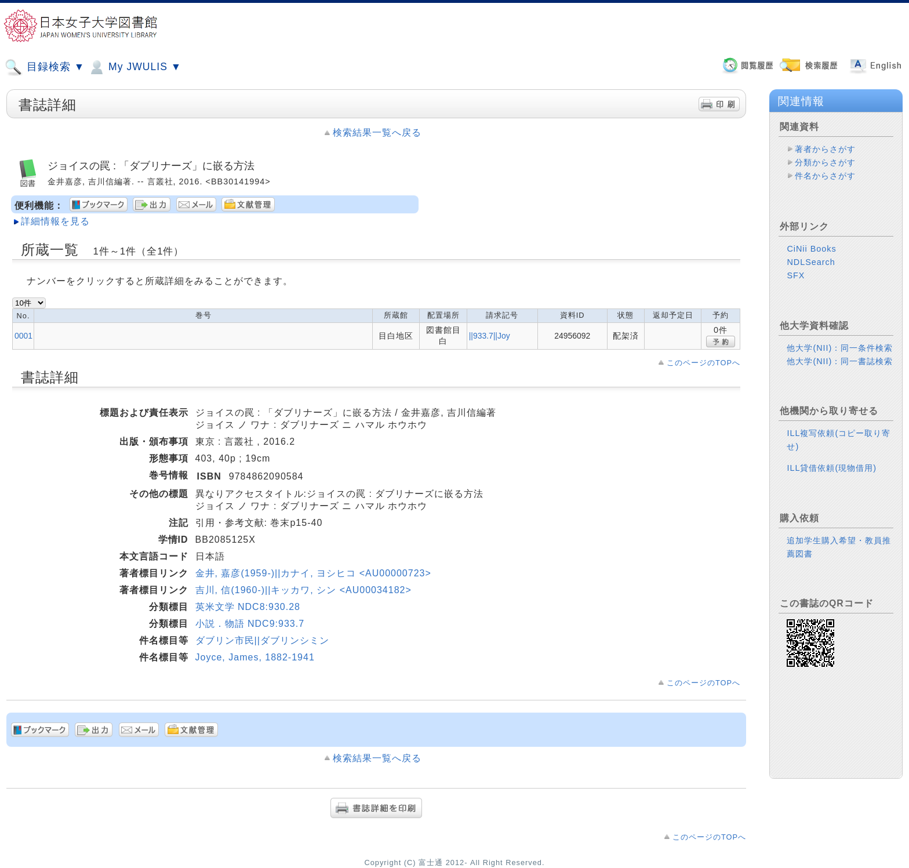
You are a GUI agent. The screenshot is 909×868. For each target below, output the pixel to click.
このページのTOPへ (703, 362)
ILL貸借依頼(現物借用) (832, 458)
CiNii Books (811, 239)
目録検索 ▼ (45, 67)
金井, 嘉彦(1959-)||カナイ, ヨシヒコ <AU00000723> (313, 573)
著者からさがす (825, 149)
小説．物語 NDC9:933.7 (250, 624)
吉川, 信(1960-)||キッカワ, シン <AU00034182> (303, 590)
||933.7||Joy (489, 335)
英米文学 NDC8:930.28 (247, 607)
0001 (23, 335)
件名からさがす (825, 175)
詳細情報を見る (55, 221)
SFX (796, 266)
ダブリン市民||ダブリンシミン (262, 640)
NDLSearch (811, 252)
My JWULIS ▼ (134, 67)
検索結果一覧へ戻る (377, 132)
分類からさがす (825, 162)
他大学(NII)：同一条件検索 (840, 338)
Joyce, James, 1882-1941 (255, 657)
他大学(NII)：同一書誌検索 (840, 352)
